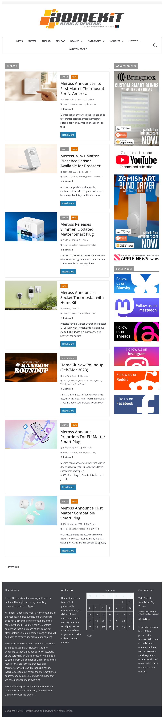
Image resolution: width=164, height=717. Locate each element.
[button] (81, 41)
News (19, 41)
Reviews (60, 41)
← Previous (12, 567)
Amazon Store (78, 49)
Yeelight (70, 384)
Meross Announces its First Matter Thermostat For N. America (82, 88)
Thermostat (91, 104)
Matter (32, 41)
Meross (81, 104)
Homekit (67, 104)
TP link (63, 384)
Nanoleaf (91, 380)
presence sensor (93, 176)
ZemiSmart (80, 384)
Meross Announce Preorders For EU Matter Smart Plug (82, 436)
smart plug (91, 245)
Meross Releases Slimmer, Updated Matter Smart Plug (77, 229)
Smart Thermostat (87, 313)
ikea (76, 380)
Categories (94, 41)
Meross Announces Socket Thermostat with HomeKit (82, 297)
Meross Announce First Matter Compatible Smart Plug (81, 513)
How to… (134, 41)
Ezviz (71, 380)
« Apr (89, 635)
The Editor (89, 99)
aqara (65, 380)
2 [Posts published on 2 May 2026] (122, 601)
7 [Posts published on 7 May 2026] (109, 608)
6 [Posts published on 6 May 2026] (102, 608)
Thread (46, 41)
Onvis (98, 380)
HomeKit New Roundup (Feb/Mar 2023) (81, 367)
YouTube (115, 41)
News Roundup (68, 358)
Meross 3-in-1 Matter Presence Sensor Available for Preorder (80, 160)
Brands (74, 41)
